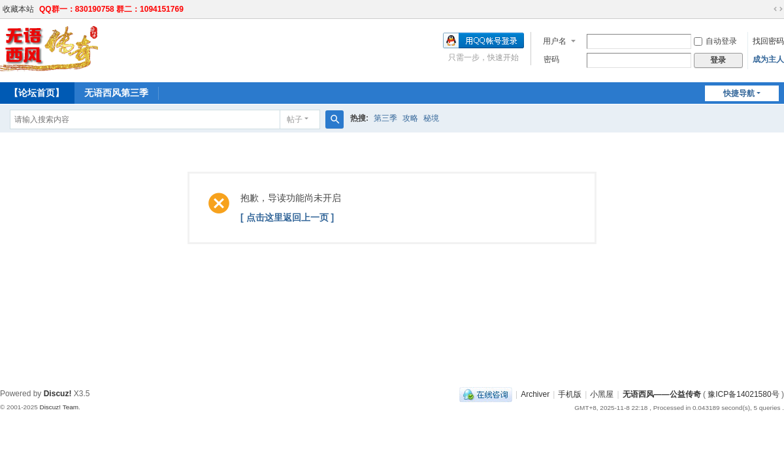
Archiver (535, 394)
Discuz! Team (58, 407)
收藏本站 (18, 9)
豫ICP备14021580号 (743, 394)
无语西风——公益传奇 (662, 394)
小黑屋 (601, 394)
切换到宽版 (778, 9)
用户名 (554, 41)
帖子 (294, 119)
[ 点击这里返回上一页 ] (287, 217)
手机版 (569, 394)
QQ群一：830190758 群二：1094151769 (111, 9)
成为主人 (768, 59)
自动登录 (715, 41)
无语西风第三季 (116, 92)
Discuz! (58, 393)
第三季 (385, 118)
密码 (551, 59)
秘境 (431, 118)
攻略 (410, 118)
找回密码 (768, 41)
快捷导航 (739, 93)
